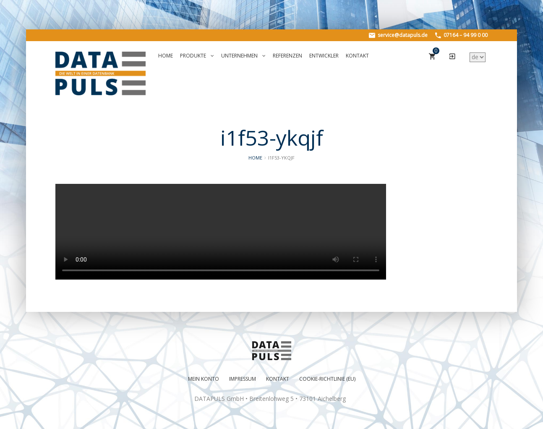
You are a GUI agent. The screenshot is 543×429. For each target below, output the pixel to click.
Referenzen (287, 55)
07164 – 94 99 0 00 (461, 35)
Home (165, 55)
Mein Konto (203, 378)
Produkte (197, 55)
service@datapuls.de (398, 35)
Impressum (242, 378)
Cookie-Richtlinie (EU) (327, 378)
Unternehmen (243, 55)
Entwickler (324, 55)
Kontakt (357, 55)
